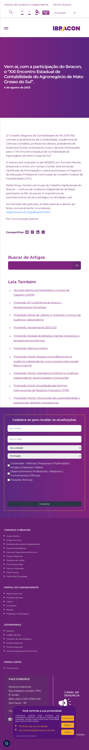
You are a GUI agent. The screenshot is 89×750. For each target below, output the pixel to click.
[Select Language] (65, 12)
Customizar (67, 718)
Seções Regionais (15, 556)
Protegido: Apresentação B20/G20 (35, 327)
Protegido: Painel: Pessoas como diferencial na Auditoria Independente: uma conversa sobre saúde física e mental (45, 361)
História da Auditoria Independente (26, 4)
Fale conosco (19, 679)
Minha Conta (12, 668)
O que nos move (14, 540)
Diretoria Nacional (15, 643)
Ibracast (10, 610)
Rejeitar (67, 725)
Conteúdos (11, 606)
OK (77, 265)
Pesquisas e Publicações (18, 614)
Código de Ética (14, 635)
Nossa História (13, 536)
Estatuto (10, 631)
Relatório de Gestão (16, 560)
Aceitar (67, 732)
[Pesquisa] (40, 265)
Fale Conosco (13, 572)
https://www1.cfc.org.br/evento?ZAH (28, 212)
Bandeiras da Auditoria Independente (23, 544)
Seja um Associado (15, 568)
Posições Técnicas (21, 479)
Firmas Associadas (15, 564)
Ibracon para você (14, 593)
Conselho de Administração (19, 639)
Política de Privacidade (17, 576)
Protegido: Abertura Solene (31, 348)
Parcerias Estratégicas (16, 548)
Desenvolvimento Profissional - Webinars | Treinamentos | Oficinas (36, 473)
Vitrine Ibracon (62, 4)
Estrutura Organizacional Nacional (22, 552)
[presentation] (33, 491)
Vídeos (10, 601)
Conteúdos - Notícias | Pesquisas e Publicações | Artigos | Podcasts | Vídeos (40, 465)
